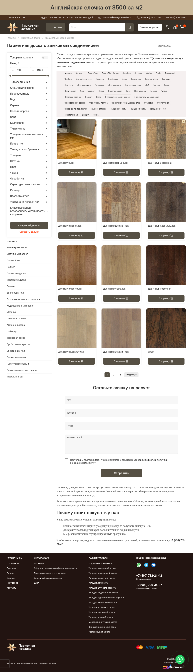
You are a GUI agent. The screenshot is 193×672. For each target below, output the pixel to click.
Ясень (96, 115)
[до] (41, 70)
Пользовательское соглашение (50, 573)
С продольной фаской (75, 103)
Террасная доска (16, 337)
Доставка (11, 568)
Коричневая (70, 91)
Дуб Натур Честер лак (70, 288)
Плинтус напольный (18, 363)
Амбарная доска (16, 325)
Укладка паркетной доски (101, 578)
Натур (101, 91)
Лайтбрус (12, 331)
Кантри (156, 85)
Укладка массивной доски (102, 568)
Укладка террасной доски (101, 612)
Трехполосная (71, 115)
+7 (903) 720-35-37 (176, 17)
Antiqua (68, 73)
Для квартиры (84, 85)
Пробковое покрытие (18, 344)
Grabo (149, 73)
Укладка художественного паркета (106, 597)
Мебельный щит (15, 376)
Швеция (85, 115)
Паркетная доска (30, 38)
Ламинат (11, 286)
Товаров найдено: (29, 225)
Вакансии (39, 563)
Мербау (91, 91)
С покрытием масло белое (146, 97)
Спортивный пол (16, 350)
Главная (11, 38)
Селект (88, 97)
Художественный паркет (20, 305)
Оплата (10, 573)
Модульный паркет (17, 254)
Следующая (131, 375)
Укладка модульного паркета (103, 592)
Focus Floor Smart (110, 73)
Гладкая (166, 79)
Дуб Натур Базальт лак (71, 351)
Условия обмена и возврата (48, 578)
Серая (98, 97)
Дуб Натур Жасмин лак (116, 351)
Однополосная (115, 91)
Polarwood (170, 73)
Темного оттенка (98, 109)
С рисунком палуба (98, 103)
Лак (82, 91)
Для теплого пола (133, 85)
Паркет (11, 267)
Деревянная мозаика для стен (23, 299)
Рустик (164, 91)
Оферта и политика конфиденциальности (55, 568)
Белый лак (136, 79)
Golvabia (138, 73)
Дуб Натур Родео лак (159, 288)
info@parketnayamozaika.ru (117, 17)
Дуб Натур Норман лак (115, 163)
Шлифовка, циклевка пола (102, 627)
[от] (21, 70)
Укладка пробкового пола (101, 607)
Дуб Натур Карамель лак (162, 225)
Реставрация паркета (99, 632)
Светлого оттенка (72, 97)
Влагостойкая (151, 79)
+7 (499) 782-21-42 (151, 17)
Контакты (11, 588)
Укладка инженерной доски (102, 573)
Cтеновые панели (16, 318)
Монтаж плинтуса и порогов (102, 622)
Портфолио (12, 583)
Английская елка (84, 79)
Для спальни (114, 85)
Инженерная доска (17, 247)
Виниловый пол (15, 292)
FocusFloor (93, 73)
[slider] (10, 75)
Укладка (11, 578)
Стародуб (148, 103)
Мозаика (11, 312)
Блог (36, 583)
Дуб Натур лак (66, 163)
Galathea (126, 73)
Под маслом (140, 91)
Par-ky (158, 73)
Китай (167, 85)
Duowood (80, 73)
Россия (153, 91)
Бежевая (100, 79)
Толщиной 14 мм (158, 109)
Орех (128, 91)
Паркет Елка (13, 260)
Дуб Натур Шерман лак (116, 225)
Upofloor (68, 79)
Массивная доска (16, 279)
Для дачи (69, 85)
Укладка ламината (98, 583)
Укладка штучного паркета (102, 588)
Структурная (163, 103)
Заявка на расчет (150, 27)
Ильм (151, 351)
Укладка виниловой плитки (102, 602)
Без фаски (113, 79)
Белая (125, 79)
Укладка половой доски (100, 617)
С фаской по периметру (75, 109)
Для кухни (99, 85)
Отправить (121, 473)
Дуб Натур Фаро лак (114, 288)
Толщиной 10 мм (118, 109)
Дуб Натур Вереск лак (160, 163)
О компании (13, 17)
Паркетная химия (16, 357)
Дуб (147, 85)
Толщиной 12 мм (138, 109)
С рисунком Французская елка (126, 103)
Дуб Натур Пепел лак (70, 225)
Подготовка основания (100, 563)
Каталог (55, 27)
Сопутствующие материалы (22, 370)
